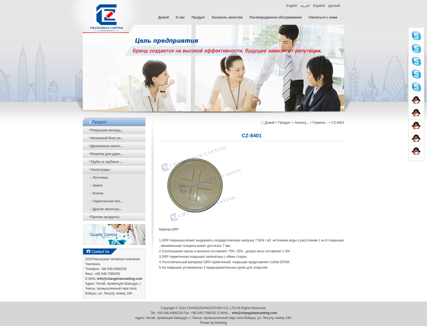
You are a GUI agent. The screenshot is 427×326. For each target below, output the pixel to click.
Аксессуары (100, 170)
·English (291, 6)
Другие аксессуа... (107, 209)
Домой (163, 17)
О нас (180, 17)
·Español (318, 6)
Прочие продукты (105, 217)
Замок (97, 185)
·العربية (305, 6)
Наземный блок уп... (107, 138)
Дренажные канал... (107, 146)
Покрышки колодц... (107, 130)
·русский (334, 6)
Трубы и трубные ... (107, 162)
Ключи (98, 193)
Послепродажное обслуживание (275, 17)
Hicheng (221, 323)
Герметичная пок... (108, 201)
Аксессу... (301, 123)
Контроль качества (227, 17)
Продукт (198, 17)
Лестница (100, 177)
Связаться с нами (323, 17)
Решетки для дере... (107, 154)
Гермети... (320, 123)
